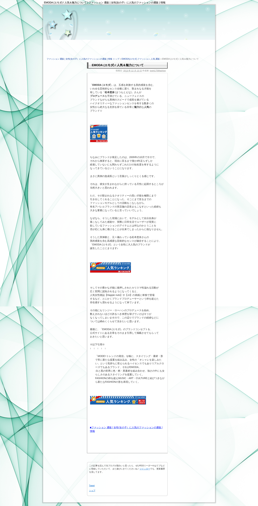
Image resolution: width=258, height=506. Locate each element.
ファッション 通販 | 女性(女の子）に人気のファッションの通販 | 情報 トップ (83, 59)
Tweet (92, 485)
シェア (92, 490)
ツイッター (145, 469)
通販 (158, 59)
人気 (153, 59)
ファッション (144, 59)
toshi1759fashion (158, 70)
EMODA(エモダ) (129, 59)
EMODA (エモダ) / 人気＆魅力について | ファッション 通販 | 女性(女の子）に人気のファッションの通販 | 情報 (104, 2)
